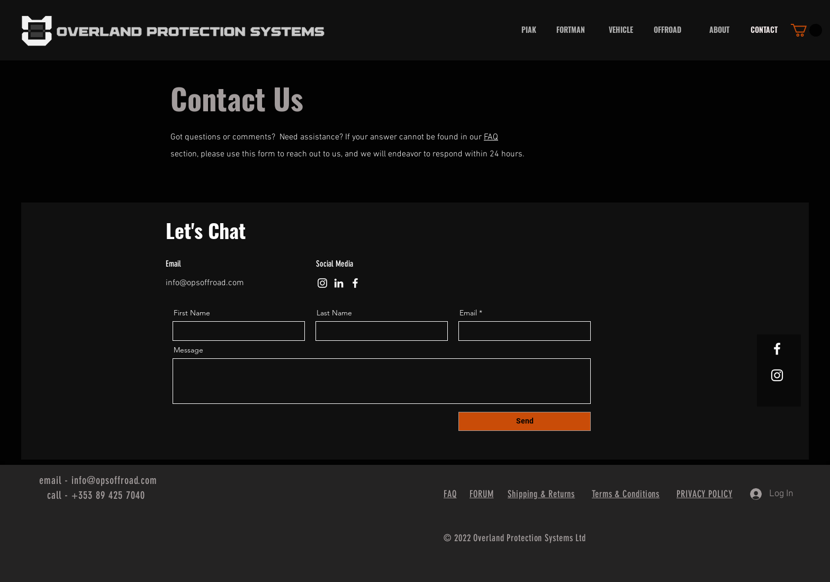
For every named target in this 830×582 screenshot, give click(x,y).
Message (188, 350)
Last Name (334, 312)
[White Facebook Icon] (777, 349)
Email (468, 312)
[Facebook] (355, 283)
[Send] (524, 421)
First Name (192, 312)
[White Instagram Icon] (777, 375)
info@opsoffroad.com (205, 283)
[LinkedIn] (338, 283)
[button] (806, 30)
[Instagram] (322, 283)
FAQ (491, 137)
